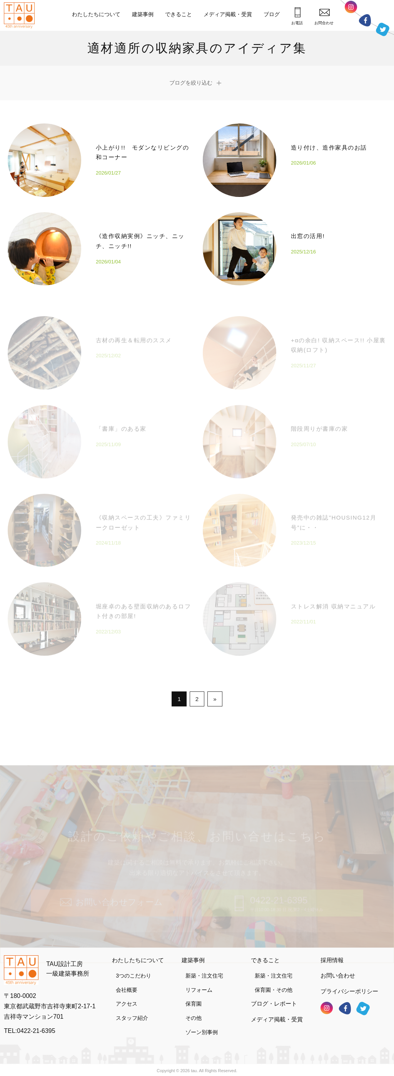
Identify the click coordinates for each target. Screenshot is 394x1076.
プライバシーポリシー (349, 987)
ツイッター (382, 29)
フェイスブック (365, 20)
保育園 (193, 1000)
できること (178, 14)
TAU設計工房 (21, 15)
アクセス (126, 1000)
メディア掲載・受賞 (228, 14)
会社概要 (126, 986)
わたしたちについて (96, 14)
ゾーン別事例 (201, 1028)
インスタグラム (351, 9)
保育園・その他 (273, 986)
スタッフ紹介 (132, 1014)
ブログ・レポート (274, 1000)
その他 (193, 1014)
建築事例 (143, 14)
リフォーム (198, 986)
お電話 (297, 16)
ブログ (272, 14)
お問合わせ (324, 16)
